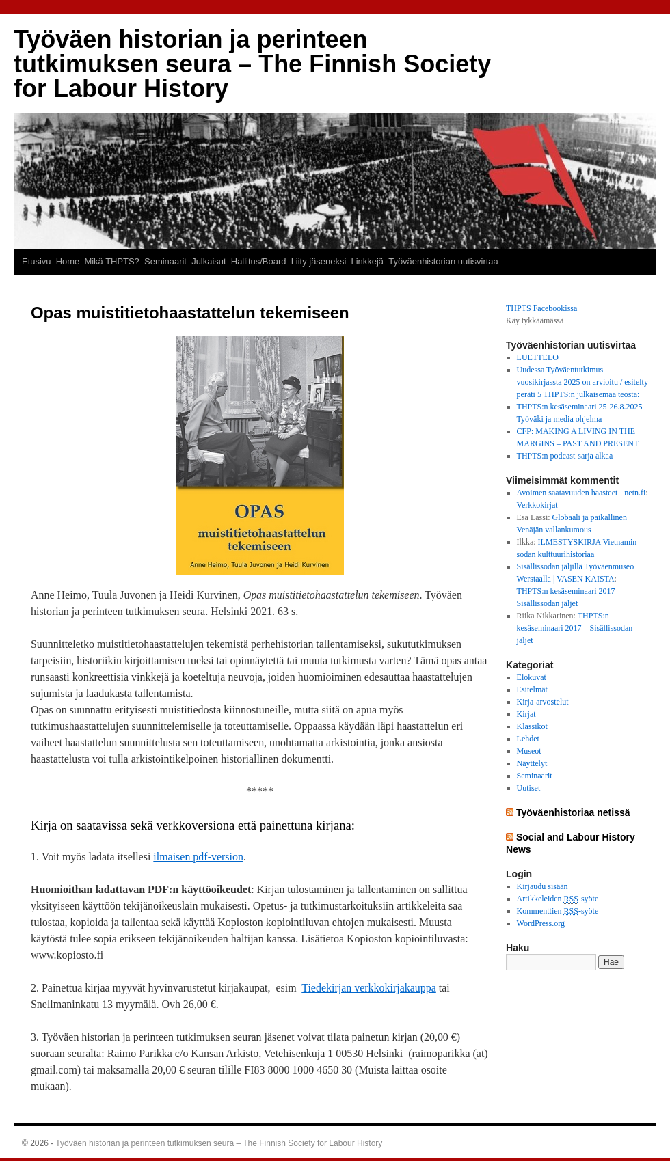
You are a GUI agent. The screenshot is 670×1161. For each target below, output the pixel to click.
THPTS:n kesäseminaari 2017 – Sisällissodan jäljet (575, 628)
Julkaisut (208, 261)
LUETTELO (538, 357)
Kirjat (526, 714)
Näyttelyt (532, 763)
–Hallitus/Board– (258, 261)
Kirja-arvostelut (543, 702)
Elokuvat (531, 677)
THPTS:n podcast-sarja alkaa (565, 456)
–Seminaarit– (165, 261)
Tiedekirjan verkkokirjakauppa (369, 988)
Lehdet (528, 738)
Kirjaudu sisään (542, 886)
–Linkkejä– (367, 261)
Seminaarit (534, 775)
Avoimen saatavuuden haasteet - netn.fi (581, 492)
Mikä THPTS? (111, 261)
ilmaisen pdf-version (198, 856)
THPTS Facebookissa (541, 308)
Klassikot (532, 726)
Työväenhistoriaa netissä (573, 812)
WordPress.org (541, 923)
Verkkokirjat (537, 505)
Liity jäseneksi (319, 261)
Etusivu (36, 261)
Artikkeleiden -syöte (558, 899)
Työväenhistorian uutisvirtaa (443, 261)
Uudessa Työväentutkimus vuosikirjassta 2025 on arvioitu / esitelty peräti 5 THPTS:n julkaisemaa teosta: (582, 382)
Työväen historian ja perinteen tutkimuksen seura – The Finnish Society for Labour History (252, 64)
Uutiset (529, 788)
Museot (529, 751)
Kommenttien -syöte (558, 911)
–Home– (67, 261)
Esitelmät (532, 689)
